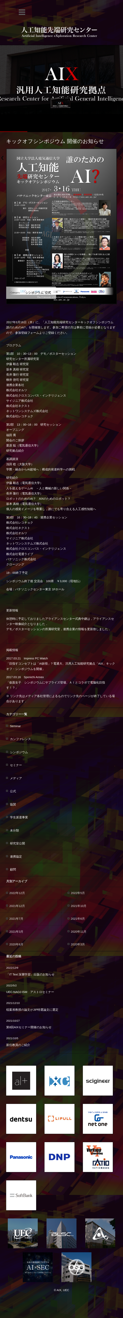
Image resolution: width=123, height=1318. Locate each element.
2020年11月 (79, 931)
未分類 (14, 830)
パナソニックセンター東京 (33, 589)
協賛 (13, 804)
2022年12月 (17, 893)
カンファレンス (20, 739)
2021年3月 (16, 931)
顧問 (13, 869)
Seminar (15, 726)
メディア (16, 778)
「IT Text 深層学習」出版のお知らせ (30, 974)
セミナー (16, 765)
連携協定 (16, 856)
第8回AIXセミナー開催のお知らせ (29, 1027)
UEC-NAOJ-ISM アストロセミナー (30, 992)
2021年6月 (78, 918)
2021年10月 (79, 906)
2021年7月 (16, 918)
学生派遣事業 (19, 817)
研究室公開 (17, 843)
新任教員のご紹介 (18, 1045)
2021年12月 (17, 906)
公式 (48, 292)
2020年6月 (16, 944)
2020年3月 (78, 944)
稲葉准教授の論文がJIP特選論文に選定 (32, 1009)
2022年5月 (78, 893)
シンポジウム (34, 292)
